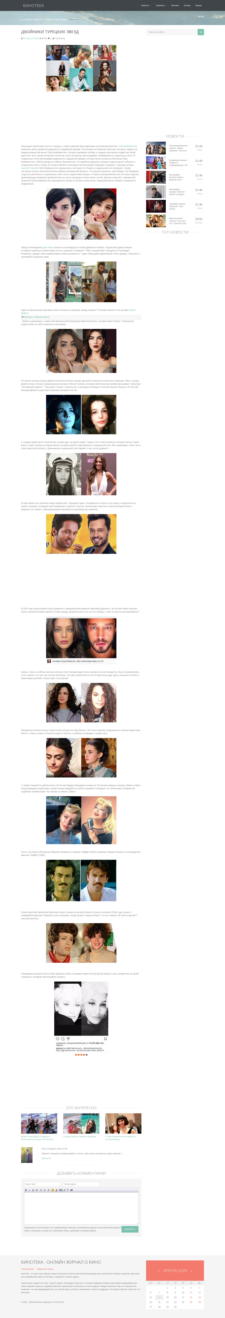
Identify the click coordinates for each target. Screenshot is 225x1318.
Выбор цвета (56, 1190)
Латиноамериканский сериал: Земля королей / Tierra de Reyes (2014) (178, 148)
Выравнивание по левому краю (41, 1190)
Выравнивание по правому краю (48, 1190)
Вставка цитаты (64, 1190)
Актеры (187, 5)
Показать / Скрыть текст (36, 317)
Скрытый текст (60, 1190)
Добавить (130, 1229)
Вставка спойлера (71, 1190)
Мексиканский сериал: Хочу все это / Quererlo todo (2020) (177, 221)
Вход (199, 16)
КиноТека (31, 5)
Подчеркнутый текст (33, 1190)
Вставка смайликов (53, 1190)
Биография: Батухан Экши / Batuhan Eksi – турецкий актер (176, 177)
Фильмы (175, 5)
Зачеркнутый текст (37, 1190)
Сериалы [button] (161, 5)
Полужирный (26, 1190)
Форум (198, 5)
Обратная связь (45, 1269)
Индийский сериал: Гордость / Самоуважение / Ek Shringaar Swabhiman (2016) (178, 163)
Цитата (46, 1158)
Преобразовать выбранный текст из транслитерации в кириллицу (68, 1190)
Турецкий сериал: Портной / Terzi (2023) (177, 206)
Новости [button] (146, 5)
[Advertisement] (81, 116)
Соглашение (27, 1269)
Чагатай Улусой (29, 168)
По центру (45, 1190)
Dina (44, 1149)
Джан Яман (48, 247)
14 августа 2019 (31, 38)
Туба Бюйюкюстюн (127, 146)
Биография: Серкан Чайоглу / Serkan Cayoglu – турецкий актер (177, 192)
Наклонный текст (29, 1190)
